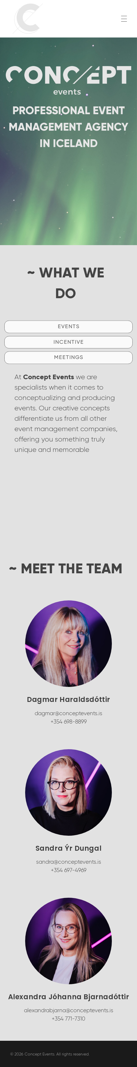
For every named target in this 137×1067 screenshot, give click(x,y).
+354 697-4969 (68, 870)
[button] (68, 363)
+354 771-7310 (68, 1018)
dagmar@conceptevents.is (68, 713)
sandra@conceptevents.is (68, 862)
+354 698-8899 (69, 721)
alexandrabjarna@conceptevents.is (68, 1010)
